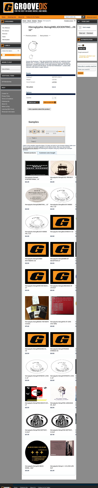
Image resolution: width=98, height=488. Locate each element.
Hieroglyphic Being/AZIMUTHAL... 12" (36, 204)
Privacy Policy (6, 96)
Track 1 (34, 138)
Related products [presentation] (30, 153)
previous (30, 131)
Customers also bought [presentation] (47, 153)
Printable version (68, 20)
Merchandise (6, 39)
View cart (82, 33)
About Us (4, 104)
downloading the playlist (30, 148)
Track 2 (33, 141)
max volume (64, 131)
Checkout (90, 33)
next (38, 131)
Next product (45, 35)
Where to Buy (6, 106)
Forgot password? (83, 52)
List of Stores (5, 69)
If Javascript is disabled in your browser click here (87, 56)
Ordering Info (5, 101)
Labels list (17, 55)
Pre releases (5, 30)
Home (24, 20)
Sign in (81, 45)
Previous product (29, 35)
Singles (34, 20)
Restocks (4, 33)
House (40, 20)
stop (43, 131)
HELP (3, 87)
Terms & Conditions (7, 98)
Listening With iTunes (8, 109)
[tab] (30, 153)
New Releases (6, 27)
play (34, 131)
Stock (29, 20)
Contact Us (5, 93)
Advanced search (92, 17)
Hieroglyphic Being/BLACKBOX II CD (61, 231)
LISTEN (54, 82)
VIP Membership (6, 81)
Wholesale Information (8, 111)
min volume (57, 131)
